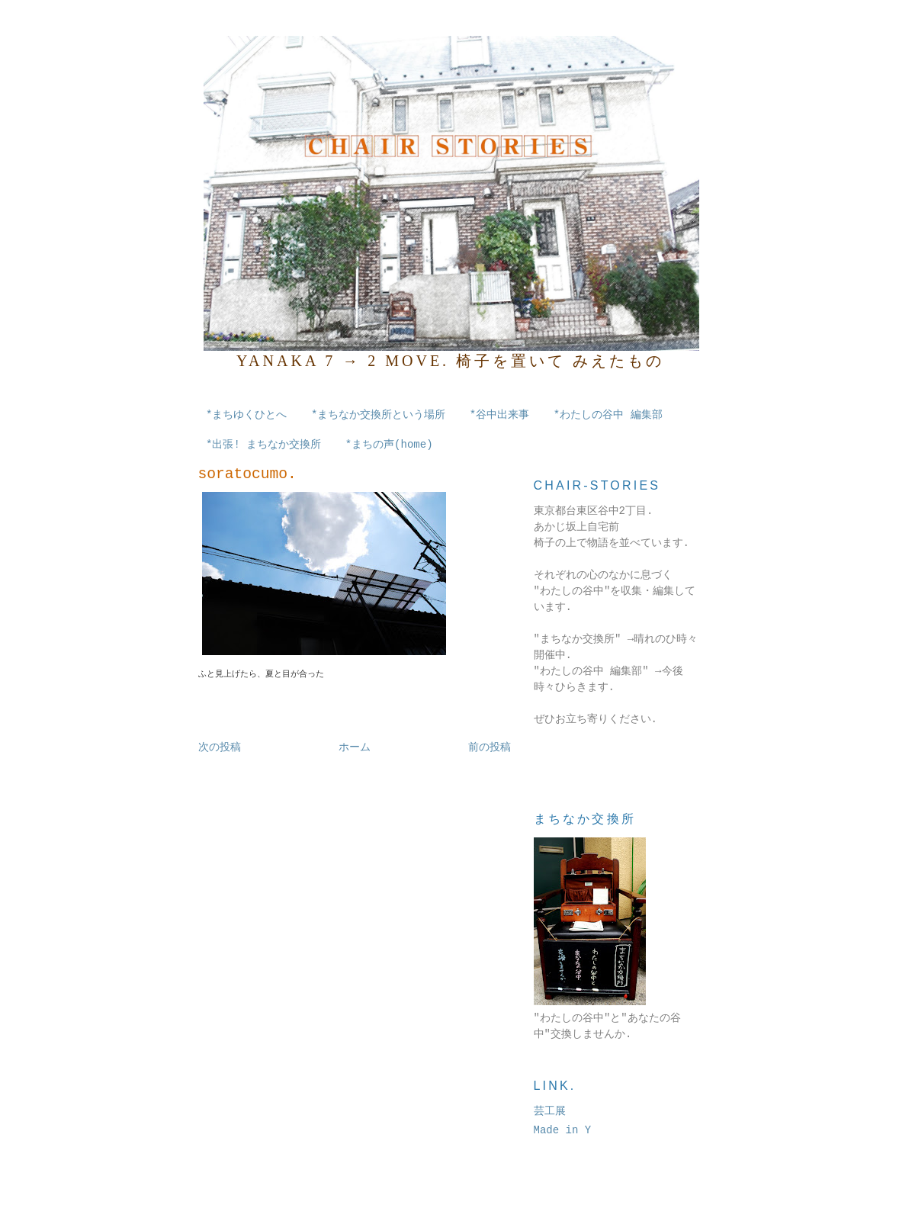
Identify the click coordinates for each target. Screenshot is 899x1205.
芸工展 (550, 1111)
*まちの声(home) (389, 445)
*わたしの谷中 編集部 (608, 415)
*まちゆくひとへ (246, 415)
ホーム (355, 747)
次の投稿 (219, 747)
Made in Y (563, 1130)
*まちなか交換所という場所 (378, 415)
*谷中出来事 (499, 415)
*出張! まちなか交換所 (263, 445)
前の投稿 (489, 747)
